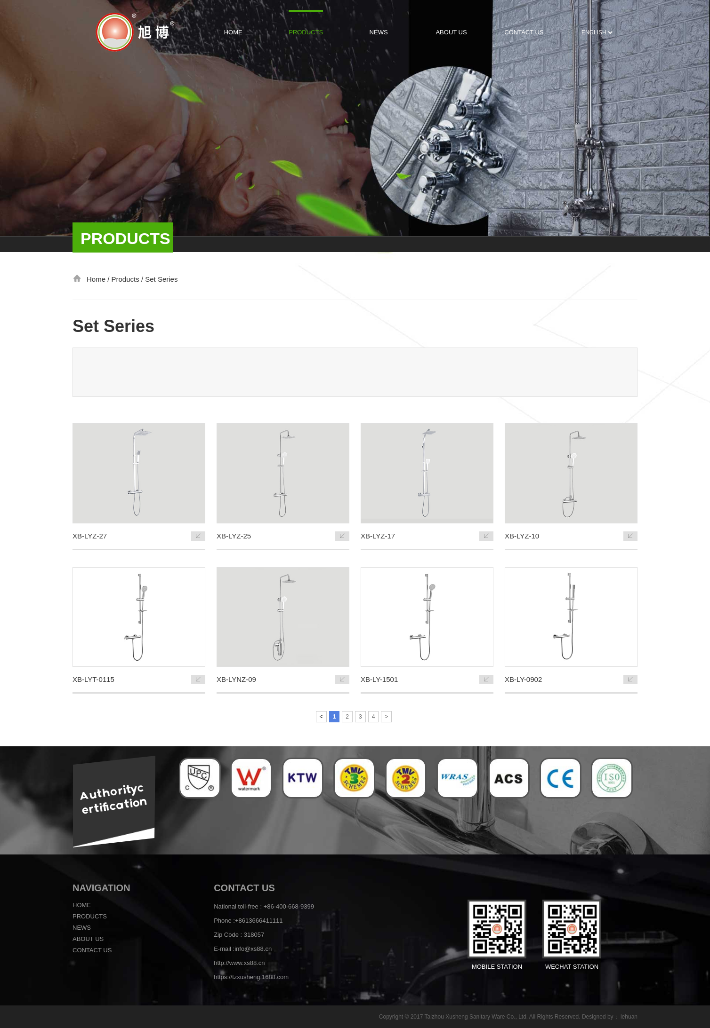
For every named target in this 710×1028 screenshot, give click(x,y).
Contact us (92, 950)
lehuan (629, 1016)
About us (88, 938)
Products (90, 916)
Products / (128, 279)
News (82, 927)
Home (82, 905)
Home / (99, 279)
